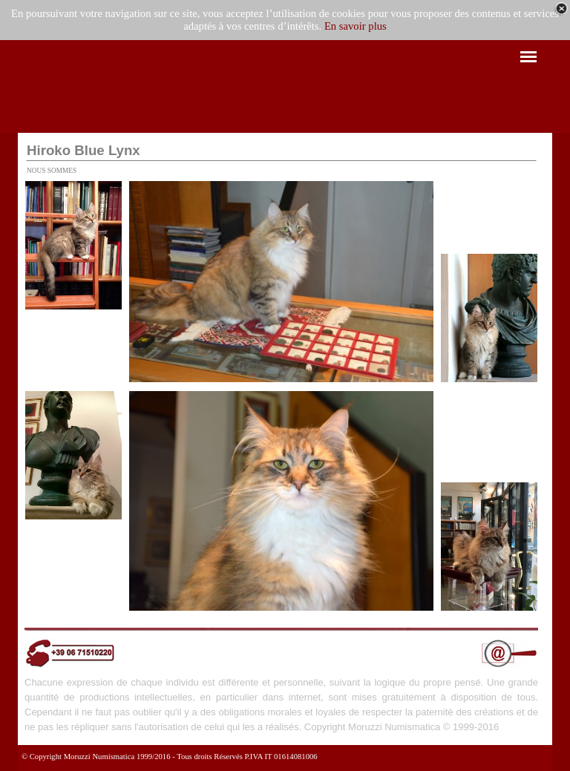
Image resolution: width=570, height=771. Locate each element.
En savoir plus (355, 26)
